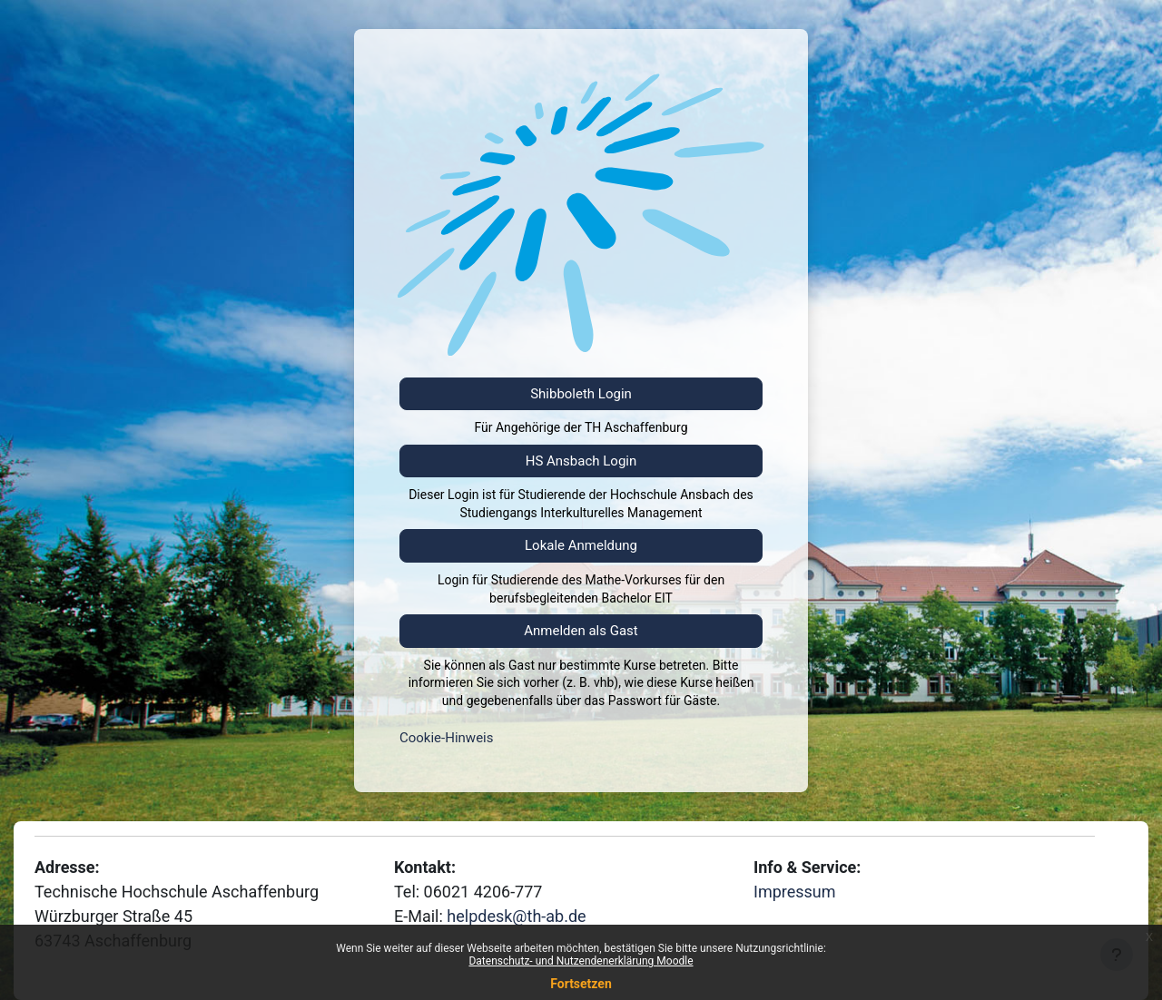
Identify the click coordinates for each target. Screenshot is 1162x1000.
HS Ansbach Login (581, 461)
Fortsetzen (581, 983)
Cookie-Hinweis (446, 738)
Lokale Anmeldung (581, 545)
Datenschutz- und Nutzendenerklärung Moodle (580, 961)
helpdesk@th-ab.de (516, 916)
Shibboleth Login (581, 394)
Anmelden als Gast (581, 631)
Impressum (794, 891)
